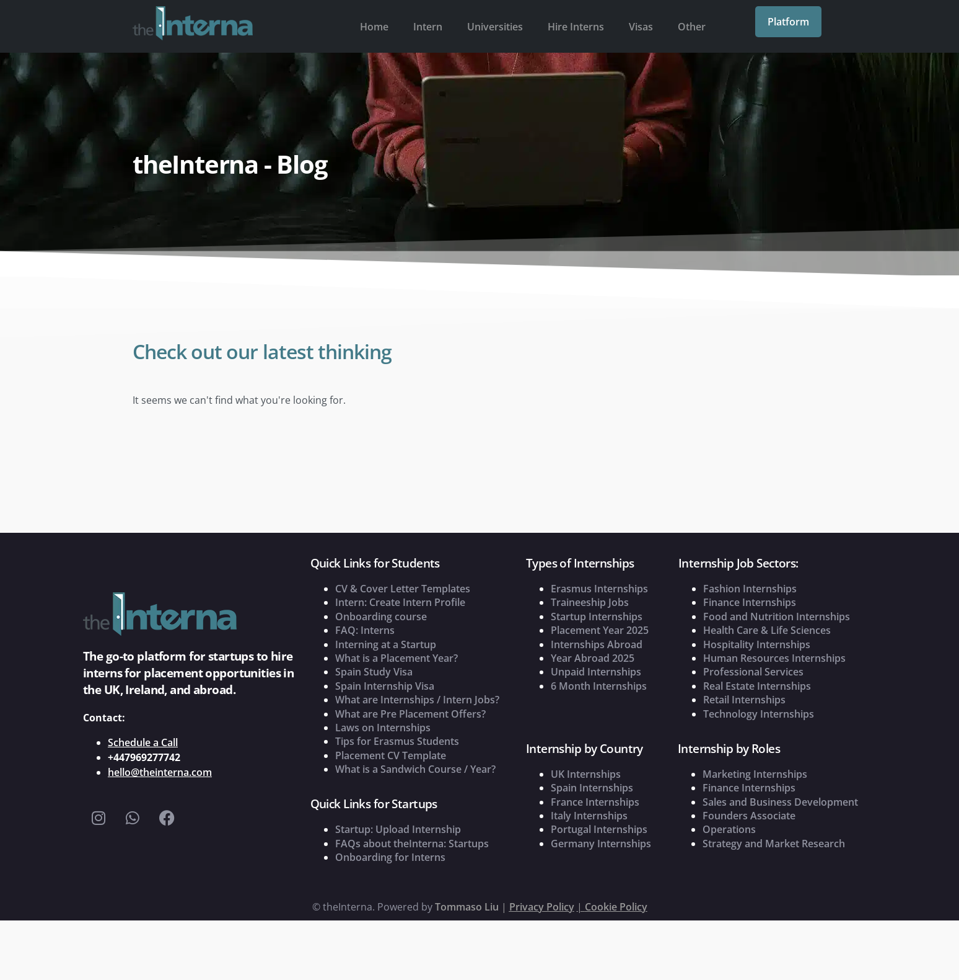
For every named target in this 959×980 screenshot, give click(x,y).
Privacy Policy (541, 907)
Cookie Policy (616, 907)
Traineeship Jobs (590, 602)
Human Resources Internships (774, 658)
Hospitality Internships (756, 644)
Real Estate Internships (757, 686)
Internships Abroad (596, 644)
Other (692, 26)
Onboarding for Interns (390, 857)
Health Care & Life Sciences (767, 630)
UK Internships (586, 774)
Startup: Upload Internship (398, 829)
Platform (788, 22)
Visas (641, 26)
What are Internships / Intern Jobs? (417, 699)
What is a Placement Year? (396, 658)
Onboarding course (381, 616)
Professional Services (753, 672)
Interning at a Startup (385, 644)
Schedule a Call (143, 742)
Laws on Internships (383, 727)
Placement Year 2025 (600, 630)
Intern (427, 26)
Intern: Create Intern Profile (400, 602)
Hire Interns (576, 26)
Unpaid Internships (596, 672)
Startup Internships (596, 616)
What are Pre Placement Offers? (410, 714)
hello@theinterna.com (160, 772)
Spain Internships (592, 788)
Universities (495, 26)
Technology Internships (758, 714)
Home (374, 26)
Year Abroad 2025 (592, 658)
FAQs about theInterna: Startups (412, 843)
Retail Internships (744, 699)
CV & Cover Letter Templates (402, 588)
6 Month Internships (599, 686)
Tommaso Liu (467, 907)
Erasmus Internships (599, 588)
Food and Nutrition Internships (776, 616)
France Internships (595, 802)
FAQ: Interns (365, 630)
